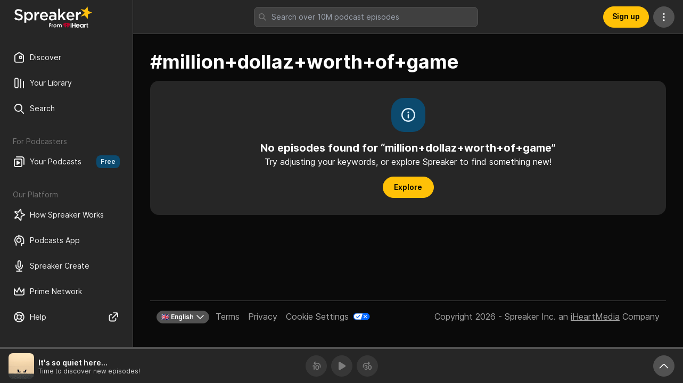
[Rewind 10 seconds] (316, 366)
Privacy (262, 316)
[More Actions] (663, 17)
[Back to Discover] (53, 17)
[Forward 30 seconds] (367, 366)
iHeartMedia (595, 316)
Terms (228, 316)
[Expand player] (663, 366)
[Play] (341, 366)
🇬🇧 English (182, 317)
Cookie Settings (317, 316)
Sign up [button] (626, 16)
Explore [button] (408, 187)
